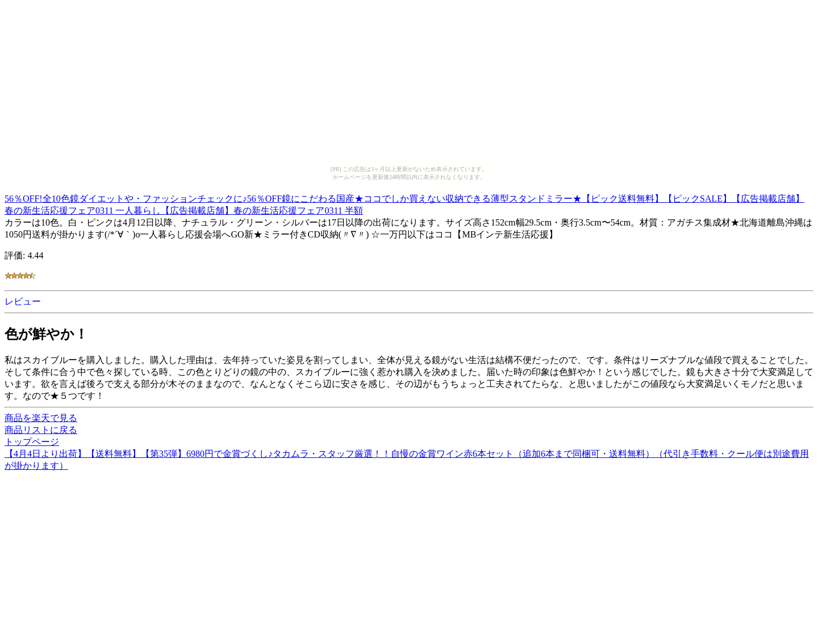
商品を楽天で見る (41, 418)
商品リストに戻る (41, 430)
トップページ (32, 442)
